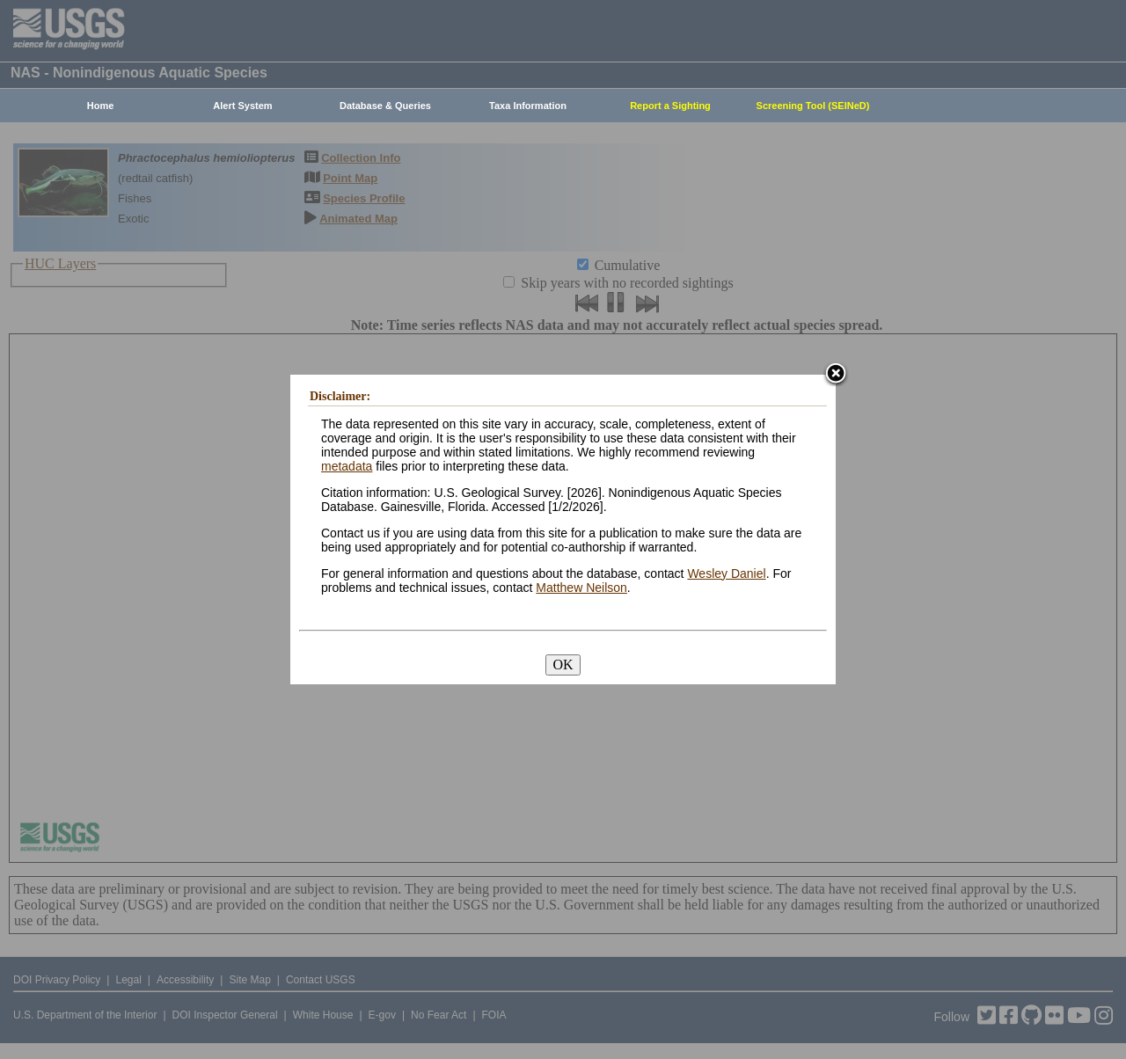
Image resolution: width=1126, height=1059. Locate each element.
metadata (346, 466)
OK (562, 664)
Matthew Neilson (581, 588)
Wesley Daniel (726, 573)
